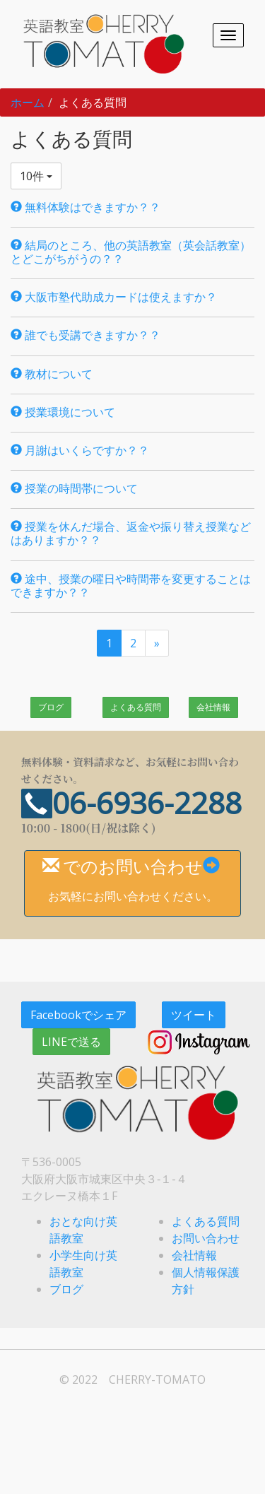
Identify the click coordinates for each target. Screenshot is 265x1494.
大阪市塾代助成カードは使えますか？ (114, 297)
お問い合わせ (206, 1238)
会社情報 (213, 707)
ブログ (51, 707)
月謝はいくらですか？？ (80, 450)
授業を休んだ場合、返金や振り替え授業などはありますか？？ (131, 533)
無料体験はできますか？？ (85, 207)
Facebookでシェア (78, 1015)
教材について (52, 374)
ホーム (28, 102)
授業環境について (63, 412)
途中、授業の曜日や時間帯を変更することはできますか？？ (131, 585)
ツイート (193, 1015)
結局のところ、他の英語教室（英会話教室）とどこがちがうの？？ (131, 251)
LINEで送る (71, 1041)
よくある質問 (135, 707)
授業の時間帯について (74, 488)
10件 (36, 176)
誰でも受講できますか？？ (85, 335)
